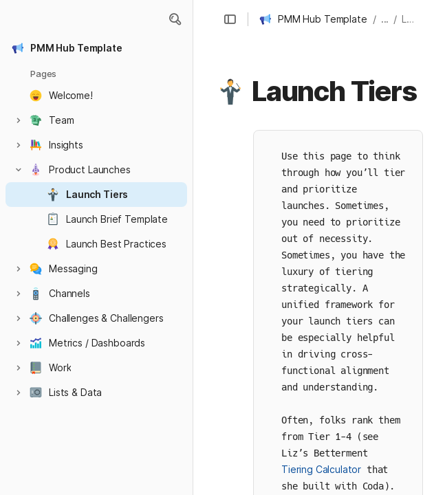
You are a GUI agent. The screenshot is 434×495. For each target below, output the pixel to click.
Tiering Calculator (321, 469)
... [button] (385, 19)
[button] (174, 19)
